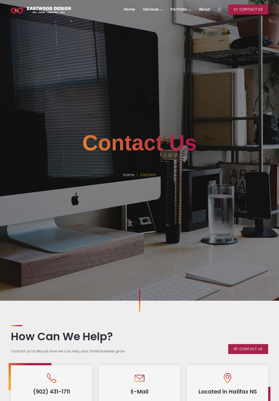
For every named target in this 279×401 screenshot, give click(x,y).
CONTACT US (251, 9)
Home (129, 9)
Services (153, 9)
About (206, 9)
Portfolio (182, 9)
